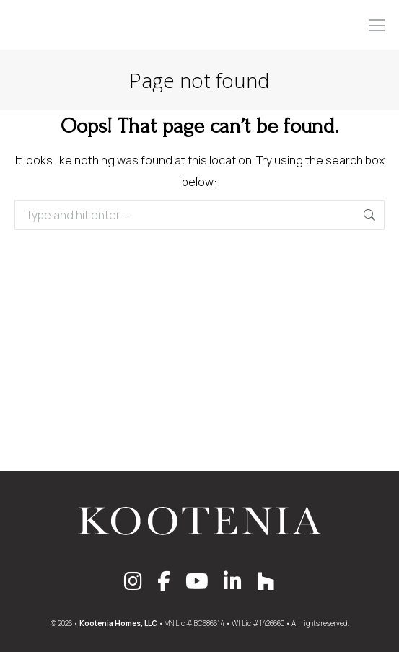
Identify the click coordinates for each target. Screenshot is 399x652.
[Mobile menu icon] (377, 25)
